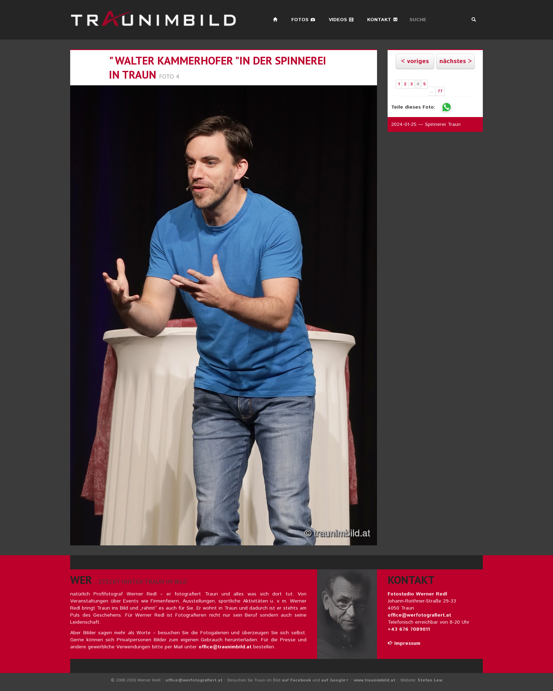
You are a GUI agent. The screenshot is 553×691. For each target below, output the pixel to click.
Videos (341, 19)
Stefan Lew (430, 680)
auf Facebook (296, 680)
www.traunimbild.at (374, 680)
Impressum (404, 643)
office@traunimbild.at (225, 646)
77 (440, 91)
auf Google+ (335, 680)
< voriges (415, 61)
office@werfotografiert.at (419, 615)
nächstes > (455, 61)
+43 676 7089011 (409, 629)
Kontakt (382, 19)
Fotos (303, 19)
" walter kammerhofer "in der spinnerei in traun (217, 67)
